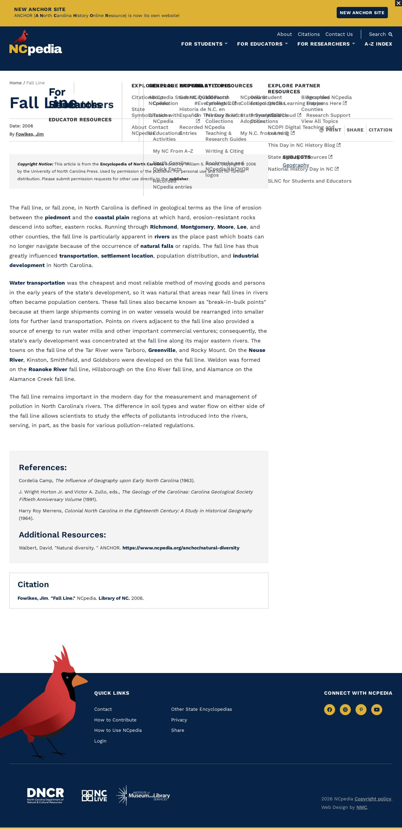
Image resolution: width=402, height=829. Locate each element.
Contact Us (339, 34)
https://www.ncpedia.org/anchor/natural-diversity (180, 548)
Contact (103, 709)
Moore (225, 227)
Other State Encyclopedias (201, 709)
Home (15, 82)
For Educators (259, 44)
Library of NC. (114, 598)
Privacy (179, 720)
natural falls (156, 246)
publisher (178, 178)
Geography (296, 165)
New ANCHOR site (362, 12)
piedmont (57, 217)
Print (330, 130)
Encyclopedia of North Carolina (132, 164)
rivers (162, 236)
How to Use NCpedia (118, 730)
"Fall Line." (63, 598)
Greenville (162, 350)
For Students (202, 44)
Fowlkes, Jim (30, 133)
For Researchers (323, 44)
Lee (242, 227)
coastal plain (112, 217)
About (284, 34)
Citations (309, 34)
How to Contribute (115, 720)
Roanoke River (48, 369)
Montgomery (197, 227)
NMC (361, 807)
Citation (381, 130)
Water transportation (37, 283)
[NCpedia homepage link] (35, 42)
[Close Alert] (398, 3)
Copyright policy (373, 799)
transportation (78, 256)
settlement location (127, 256)
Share (355, 130)
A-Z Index (379, 44)
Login (100, 741)
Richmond (163, 227)
